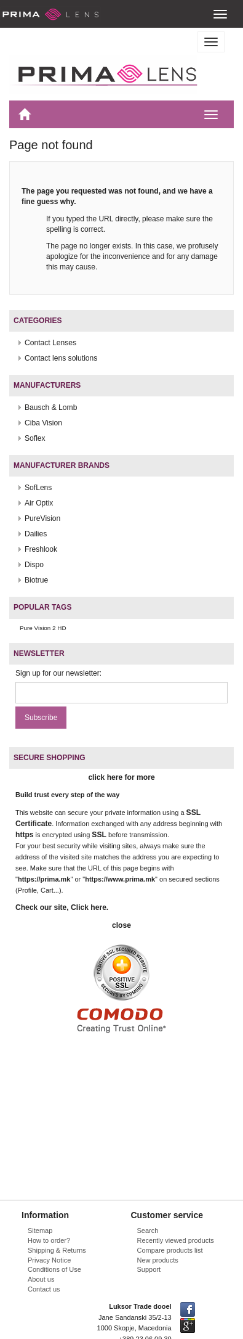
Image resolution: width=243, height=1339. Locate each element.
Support (149, 1269)
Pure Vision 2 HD (43, 627)
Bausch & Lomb (51, 407)
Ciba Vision (43, 423)
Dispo (34, 564)
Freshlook (41, 549)
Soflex (35, 438)
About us (41, 1279)
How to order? (49, 1240)
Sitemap (40, 1230)
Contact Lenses (50, 342)
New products (157, 1260)
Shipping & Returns (57, 1250)
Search (148, 1230)
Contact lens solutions (61, 358)
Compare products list (170, 1250)
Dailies (36, 534)
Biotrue (36, 580)
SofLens (38, 487)
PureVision (42, 518)
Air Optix (39, 503)
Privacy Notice (49, 1260)
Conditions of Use (54, 1269)
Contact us (44, 1289)
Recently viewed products (175, 1240)
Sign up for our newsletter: (58, 673)
